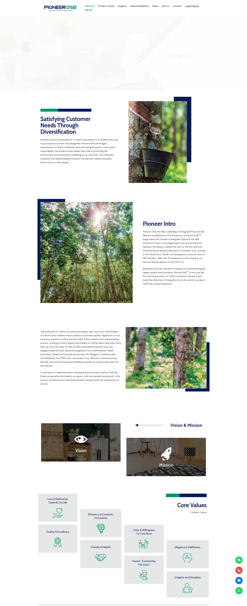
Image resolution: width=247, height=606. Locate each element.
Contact (177, 6)
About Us (90, 6)
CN (86, 10)
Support (122, 6)
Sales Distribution (139, 6)
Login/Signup (192, 6)
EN (90, 10)
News (155, 6)
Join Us (165, 6)
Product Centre (106, 6)
